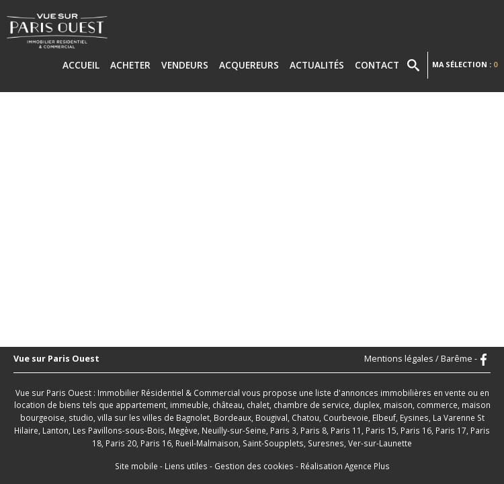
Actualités (317, 64)
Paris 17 (450, 430)
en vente (449, 392)
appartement (141, 404)
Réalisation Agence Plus (345, 465)
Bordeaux (232, 417)
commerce (437, 404)
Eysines (414, 417)
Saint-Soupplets (273, 443)
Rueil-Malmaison (207, 443)
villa (104, 417)
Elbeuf (384, 417)
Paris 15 (381, 430)
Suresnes (326, 443)
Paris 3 (283, 430)
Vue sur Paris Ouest (56, 359)
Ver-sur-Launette (380, 443)
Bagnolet (193, 417)
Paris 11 (346, 430)
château (227, 404)
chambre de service (311, 404)
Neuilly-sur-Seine (234, 430)
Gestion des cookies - (257, 465)
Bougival (271, 417)
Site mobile (136, 465)
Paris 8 (313, 430)
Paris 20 (121, 443)
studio (81, 417)
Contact (377, 64)
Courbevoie (345, 417)
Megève (183, 430)
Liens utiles (186, 465)
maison (398, 404)
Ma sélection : (464, 64)
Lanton (55, 430)
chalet (258, 404)
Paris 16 (416, 430)
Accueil (80, 64)
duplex (366, 404)
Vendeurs (184, 64)
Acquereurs (249, 64)
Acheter (130, 64)
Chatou (305, 417)
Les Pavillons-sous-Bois (119, 430)
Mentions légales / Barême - (420, 359)
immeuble (189, 404)
